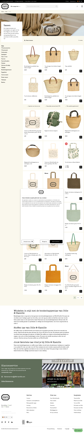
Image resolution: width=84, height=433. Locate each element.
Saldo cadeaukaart (30, 410)
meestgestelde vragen (6, 372)
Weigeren (44, 241)
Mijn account (77, 6)
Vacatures (52, 405)
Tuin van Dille (77, 403)
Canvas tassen (4, 74)
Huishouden (4, 52)
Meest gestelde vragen (31, 403)
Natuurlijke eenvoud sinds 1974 (53, 106)
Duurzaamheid (53, 407)
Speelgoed (3, 54)
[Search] (56, 6)
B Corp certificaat (54, 412)
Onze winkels (53, 400)
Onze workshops (77, 410)
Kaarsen (3, 58)
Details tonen (28, 241)
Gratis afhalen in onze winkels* (31, 1)
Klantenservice (73, 1)
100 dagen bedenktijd (19, 1)
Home (2, 11)
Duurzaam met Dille (78, 407)
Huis (6, 11)
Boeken (3, 82)
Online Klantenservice (7, 381)
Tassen (3, 67)
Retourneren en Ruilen (32, 407)
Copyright (67, 428)
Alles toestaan (56, 241)
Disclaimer (59, 428)
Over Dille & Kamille (54, 398)
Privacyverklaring (50, 428)
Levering (28, 405)
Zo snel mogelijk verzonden (8, 1)
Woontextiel (4, 50)
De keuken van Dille (78, 405)
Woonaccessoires (5, 48)
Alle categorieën (15, 6)
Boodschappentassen (6, 69)
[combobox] (42, 6)
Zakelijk (52, 403)
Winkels (67, 1)
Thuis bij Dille (77, 398)
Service (29, 395)
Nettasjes (3, 79)
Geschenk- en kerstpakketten (33, 400)
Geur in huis (4, 56)
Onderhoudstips (77, 412)
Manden (3, 63)
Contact (28, 398)
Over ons (53, 395)
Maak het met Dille (78, 400)
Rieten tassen (4, 77)
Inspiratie (77, 395)
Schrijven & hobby (5, 65)
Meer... (28, 412)
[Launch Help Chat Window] (78, 430)
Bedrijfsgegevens (53, 410)
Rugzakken (4, 72)
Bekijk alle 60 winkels (52, 381)
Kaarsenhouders (5, 61)
